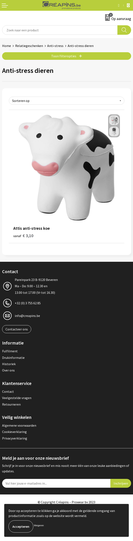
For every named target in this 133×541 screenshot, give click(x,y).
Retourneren (11, 404)
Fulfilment (10, 351)
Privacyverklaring (14, 438)
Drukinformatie (13, 357)
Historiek (9, 364)
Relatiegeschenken (29, 46)
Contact (8, 391)
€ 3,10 (23, 235)
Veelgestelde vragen (16, 398)
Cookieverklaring (14, 432)
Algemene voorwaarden (19, 425)
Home (6, 46)
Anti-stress (55, 46)
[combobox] (60, 30)
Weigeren (39, 525)
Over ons (8, 370)
